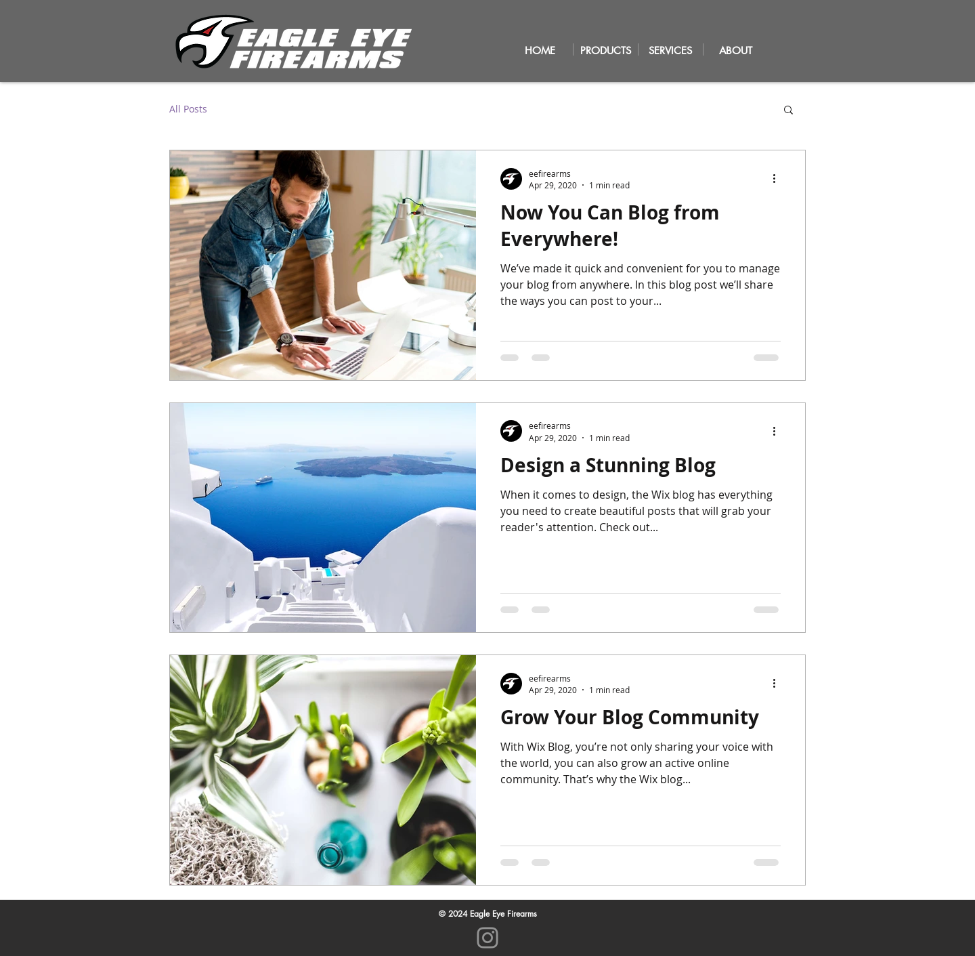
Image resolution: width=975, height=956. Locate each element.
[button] (788, 111)
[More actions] (779, 179)
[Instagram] (487, 937)
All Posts (188, 108)
